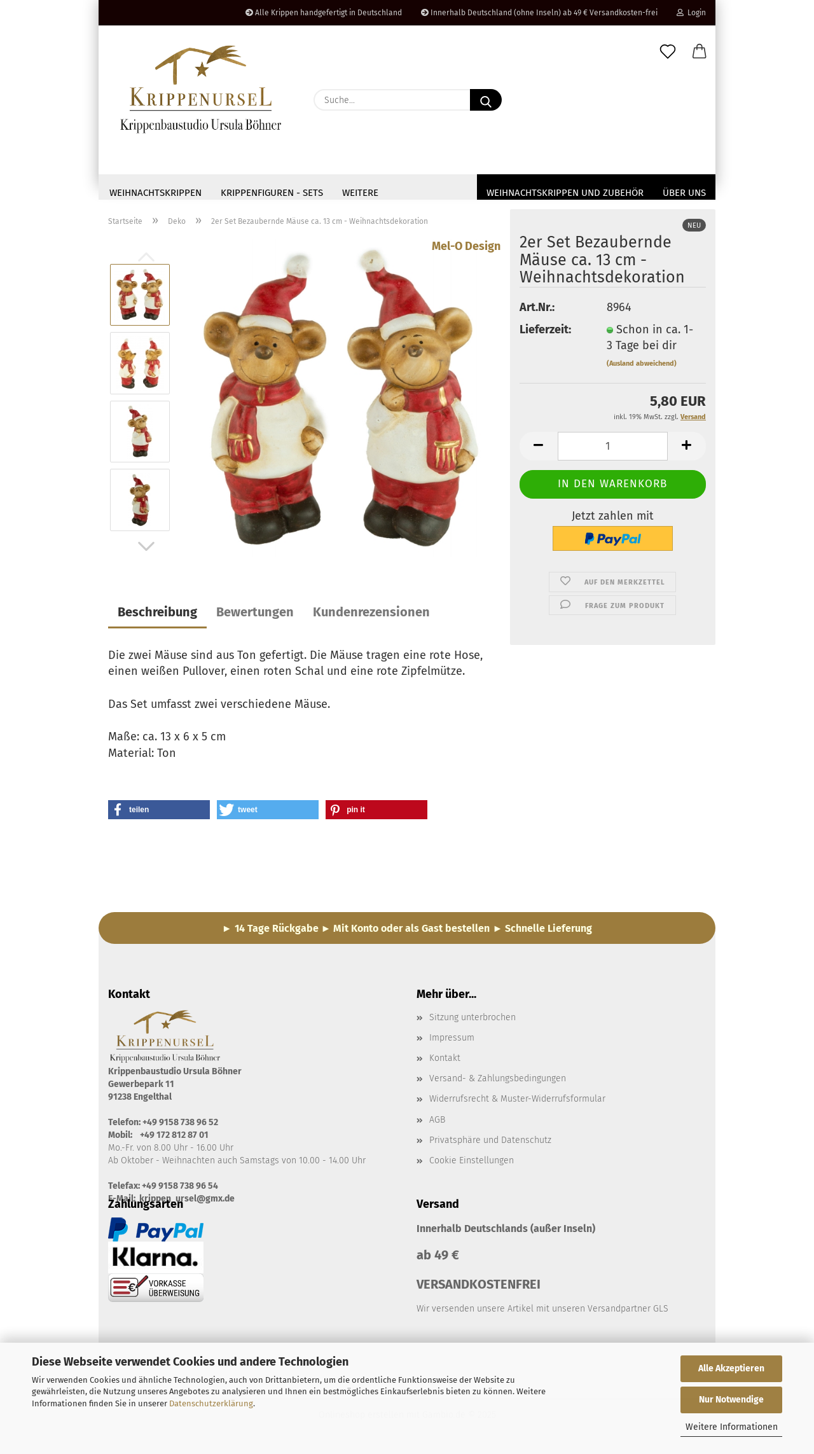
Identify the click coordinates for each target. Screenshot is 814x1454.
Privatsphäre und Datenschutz (490, 1144)
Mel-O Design (466, 250)
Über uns (684, 192)
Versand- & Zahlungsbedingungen (497, 1082)
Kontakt (444, 1061)
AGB (437, 1123)
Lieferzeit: (545, 333)
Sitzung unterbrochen (472, 1021)
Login (691, 12)
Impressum (451, 1041)
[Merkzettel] (668, 52)
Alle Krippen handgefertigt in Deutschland (323, 12)
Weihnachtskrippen (155, 192)
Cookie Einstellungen (471, 1164)
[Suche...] (486, 100)
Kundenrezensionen (371, 615)
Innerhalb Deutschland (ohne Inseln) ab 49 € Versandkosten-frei (539, 12)
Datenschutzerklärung (211, 1403)
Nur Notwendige (731, 1399)
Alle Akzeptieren (731, 1368)
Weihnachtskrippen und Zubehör (565, 192)
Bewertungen (255, 615)
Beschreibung (157, 615)
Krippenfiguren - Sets (272, 192)
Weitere (360, 192)
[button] (699, 52)
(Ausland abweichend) (642, 367)
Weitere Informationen (732, 1427)
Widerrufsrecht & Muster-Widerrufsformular (517, 1102)
